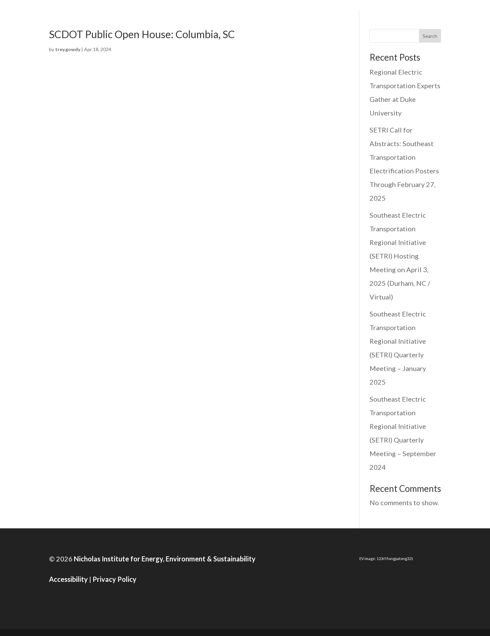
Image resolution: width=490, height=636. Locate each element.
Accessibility (68, 579)
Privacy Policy (114, 579)
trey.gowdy (67, 49)
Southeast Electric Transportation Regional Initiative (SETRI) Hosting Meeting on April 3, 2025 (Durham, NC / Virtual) (400, 256)
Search (430, 36)
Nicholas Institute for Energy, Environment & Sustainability (164, 559)
